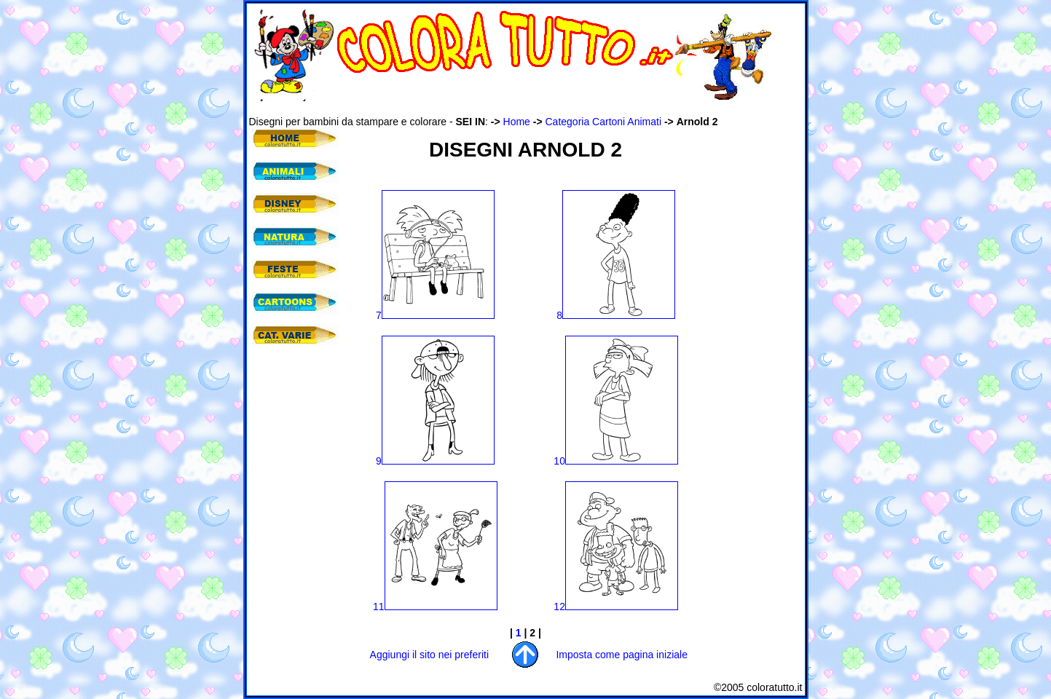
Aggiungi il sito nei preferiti (429, 654)
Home (516, 121)
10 (616, 461)
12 (616, 606)
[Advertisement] (514, 108)
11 (435, 606)
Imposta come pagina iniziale (622, 654)
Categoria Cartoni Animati (604, 121)
